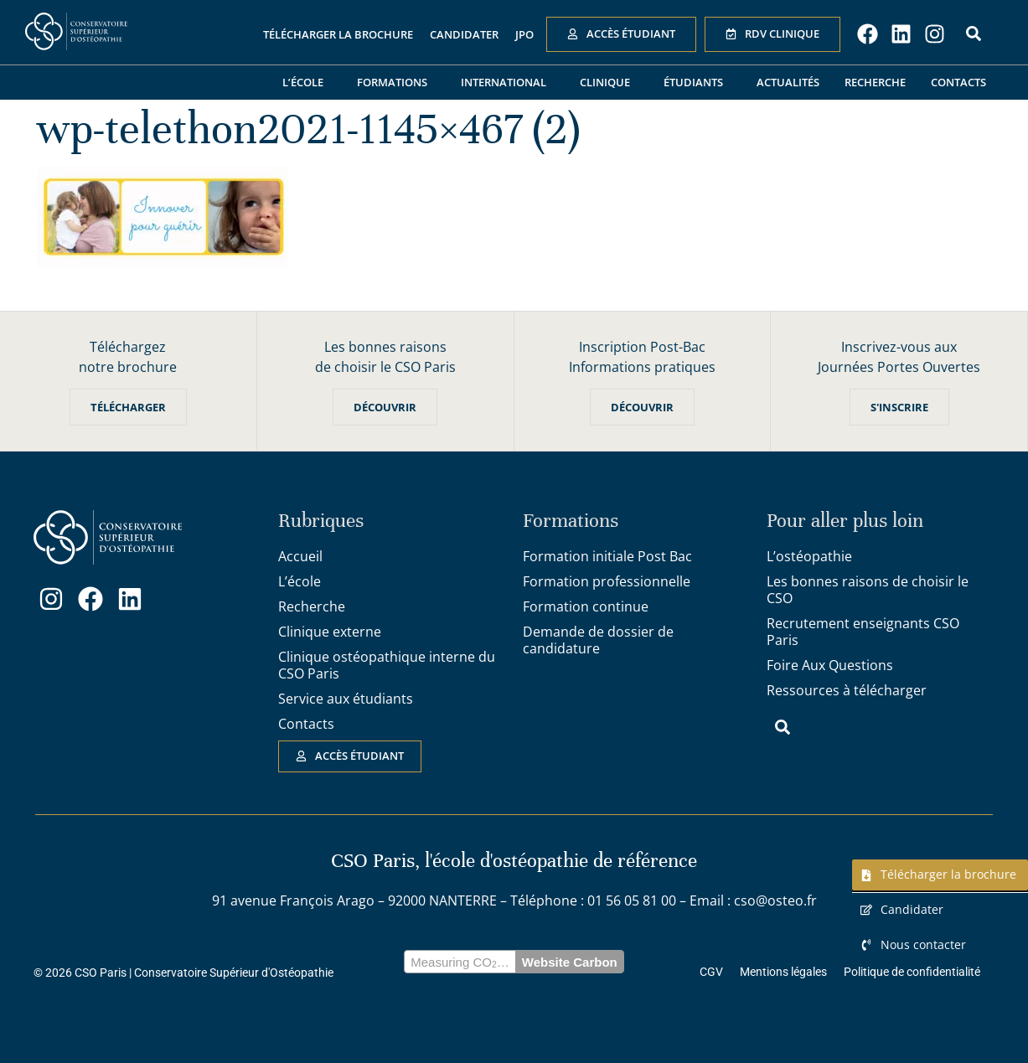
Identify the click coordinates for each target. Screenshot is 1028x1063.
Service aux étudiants (345, 698)
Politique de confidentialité (912, 971)
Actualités (788, 82)
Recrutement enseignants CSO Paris (863, 631)
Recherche (875, 82)
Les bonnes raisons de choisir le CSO (868, 589)
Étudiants (697, 82)
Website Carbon (569, 962)
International (508, 82)
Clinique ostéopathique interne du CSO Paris (386, 665)
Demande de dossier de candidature (598, 640)
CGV (711, 971)
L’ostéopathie (809, 556)
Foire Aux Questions (830, 665)
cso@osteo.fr (775, 900)
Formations (396, 82)
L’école (307, 82)
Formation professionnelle (606, 581)
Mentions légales (783, 971)
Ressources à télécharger (847, 690)
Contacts (958, 82)
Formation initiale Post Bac (607, 556)
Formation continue (585, 606)
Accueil (300, 556)
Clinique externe (329, 631)
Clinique (609, 82)
